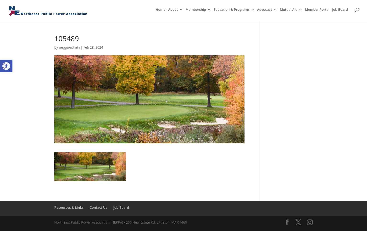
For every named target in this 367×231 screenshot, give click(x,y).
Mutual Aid (289, 10)
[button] (6, 66)
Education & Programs (232, 10)
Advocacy (264, 10)
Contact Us (98, 207)
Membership (195, 10)
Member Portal (317, 10)
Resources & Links (68, 207)
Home (161, 10)
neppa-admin (69, 47)
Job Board (340, 10)
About (173, 10)
